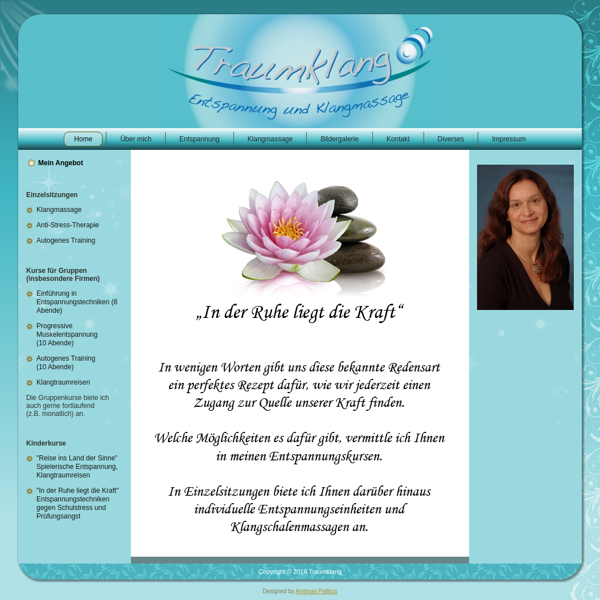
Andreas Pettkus (316, 591)
